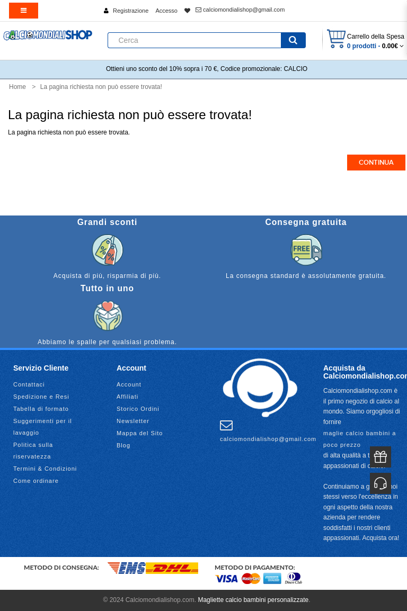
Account (129, 384)
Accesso (166, 10)
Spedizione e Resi (41, 396)
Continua (376, 162)
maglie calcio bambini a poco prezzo (359, 439)
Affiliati (127, 396)
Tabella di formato (41, 409)
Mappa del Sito (140, 433)
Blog (123, 445)
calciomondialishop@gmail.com (240, 9)
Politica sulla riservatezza (33, 451)
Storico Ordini (138, 409)
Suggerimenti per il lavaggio (42, 427)
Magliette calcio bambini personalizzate (253, 600)
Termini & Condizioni (45, 468)
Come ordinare (36, 481)
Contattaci (29, 384)
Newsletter (133, 421)
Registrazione (130, 10)
